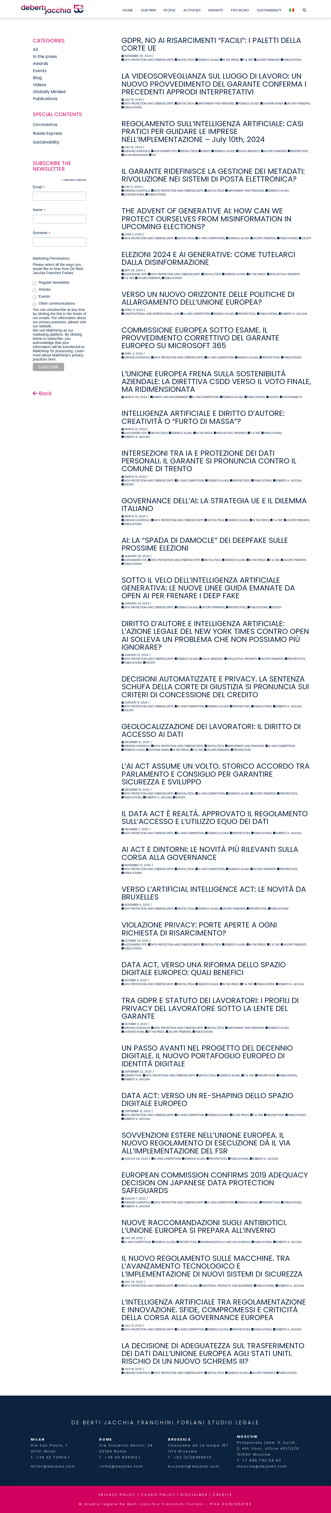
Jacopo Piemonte (267, 60)
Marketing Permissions (51, 258)
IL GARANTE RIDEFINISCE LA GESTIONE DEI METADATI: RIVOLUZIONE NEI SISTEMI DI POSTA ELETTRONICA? (213, 175)
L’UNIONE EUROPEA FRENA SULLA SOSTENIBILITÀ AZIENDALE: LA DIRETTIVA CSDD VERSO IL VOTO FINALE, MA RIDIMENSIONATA (216, 381)
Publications (291, 60)
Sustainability (291, 397)
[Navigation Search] (304, 9)
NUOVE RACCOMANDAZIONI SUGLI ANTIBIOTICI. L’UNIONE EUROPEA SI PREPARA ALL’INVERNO (204, 1226)
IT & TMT (246, 60)
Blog (37, 78)
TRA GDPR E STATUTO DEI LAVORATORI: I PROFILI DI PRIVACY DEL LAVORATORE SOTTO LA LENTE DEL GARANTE (210, 1008)
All (35, 50)
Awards (40, 63)
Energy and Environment (169, 397)
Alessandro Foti (164, 151)
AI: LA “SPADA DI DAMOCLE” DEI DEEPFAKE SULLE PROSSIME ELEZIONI (205, 544)
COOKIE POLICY (158, 1495)
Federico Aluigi (207, 60)
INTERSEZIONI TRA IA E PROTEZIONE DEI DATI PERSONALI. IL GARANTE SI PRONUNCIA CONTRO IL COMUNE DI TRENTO (209, 461)
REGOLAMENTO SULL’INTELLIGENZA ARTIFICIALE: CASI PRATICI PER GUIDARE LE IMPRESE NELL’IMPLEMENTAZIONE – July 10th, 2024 (212, 131)
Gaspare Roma (271, 104)
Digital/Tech (184, 60)
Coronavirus (45, 125)
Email (39, 188)
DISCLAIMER (194, 1495)
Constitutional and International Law (150, 314)
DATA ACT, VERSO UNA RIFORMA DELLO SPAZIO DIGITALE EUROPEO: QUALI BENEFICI (204, 969)
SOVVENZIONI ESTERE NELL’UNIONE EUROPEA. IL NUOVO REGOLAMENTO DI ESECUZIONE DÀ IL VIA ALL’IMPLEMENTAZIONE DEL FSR (206, 1143)
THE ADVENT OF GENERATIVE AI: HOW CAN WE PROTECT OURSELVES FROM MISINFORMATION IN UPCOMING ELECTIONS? (206, 218)
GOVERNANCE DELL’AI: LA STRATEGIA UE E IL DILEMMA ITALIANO (214, 505)
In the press (45, 56)
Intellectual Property (283, 274)
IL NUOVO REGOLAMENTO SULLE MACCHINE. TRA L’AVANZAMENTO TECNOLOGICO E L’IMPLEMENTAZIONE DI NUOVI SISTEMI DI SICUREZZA (212, 1266)
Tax (152, 155)
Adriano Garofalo (136, 151)
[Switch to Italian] (291, 9)
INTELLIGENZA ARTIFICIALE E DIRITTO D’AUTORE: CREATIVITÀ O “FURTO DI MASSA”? (203, 417)
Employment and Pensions (215, 104)
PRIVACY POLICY (117, 1495)
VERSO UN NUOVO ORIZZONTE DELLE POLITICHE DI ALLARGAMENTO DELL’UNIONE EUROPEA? (208, 298)
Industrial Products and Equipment (226, 1286)
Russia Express (47, 133)
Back (42, 393)
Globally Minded (49, 92)
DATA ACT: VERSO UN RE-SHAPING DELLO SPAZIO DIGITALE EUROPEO (207, 1099)
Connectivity (132, 1075)
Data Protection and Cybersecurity (148, 60)
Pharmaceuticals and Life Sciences (224, 1242)
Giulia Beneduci (248, 151)
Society (305, 238)
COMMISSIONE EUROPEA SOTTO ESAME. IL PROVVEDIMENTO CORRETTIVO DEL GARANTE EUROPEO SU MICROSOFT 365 (200, 338)
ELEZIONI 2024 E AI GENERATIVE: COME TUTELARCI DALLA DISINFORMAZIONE (208, 258)
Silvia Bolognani (135, 155)
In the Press (229, 60)
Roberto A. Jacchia (293, 314)
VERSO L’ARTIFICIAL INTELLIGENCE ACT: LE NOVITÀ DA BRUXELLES (214, 893)
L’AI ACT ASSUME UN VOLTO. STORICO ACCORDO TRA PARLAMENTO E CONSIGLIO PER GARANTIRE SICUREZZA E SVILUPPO (216, 774)
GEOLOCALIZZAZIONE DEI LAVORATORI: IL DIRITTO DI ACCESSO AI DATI (211, 730)
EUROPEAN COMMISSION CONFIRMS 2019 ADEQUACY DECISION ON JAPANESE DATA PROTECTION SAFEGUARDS (215, 1183)
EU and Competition (210, 238)
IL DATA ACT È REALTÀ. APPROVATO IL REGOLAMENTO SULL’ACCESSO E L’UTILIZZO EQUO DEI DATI (215, 817)
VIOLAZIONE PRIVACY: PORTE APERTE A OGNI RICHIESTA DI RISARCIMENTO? (199, 929)
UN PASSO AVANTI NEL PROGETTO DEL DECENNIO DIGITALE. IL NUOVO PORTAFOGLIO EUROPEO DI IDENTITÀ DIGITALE (207, 1056)
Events (204, 151)
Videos (39, 85)
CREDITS (222, 1495)
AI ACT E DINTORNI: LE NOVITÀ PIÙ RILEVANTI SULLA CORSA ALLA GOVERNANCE (210, 853)
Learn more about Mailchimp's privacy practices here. (58, 355)
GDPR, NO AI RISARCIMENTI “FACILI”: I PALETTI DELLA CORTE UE (211, 44)
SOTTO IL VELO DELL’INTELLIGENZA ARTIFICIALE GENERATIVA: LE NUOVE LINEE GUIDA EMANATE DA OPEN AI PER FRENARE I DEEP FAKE (208, 588)
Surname (42, 233)
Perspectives (298, 151)
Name (39, 210)
